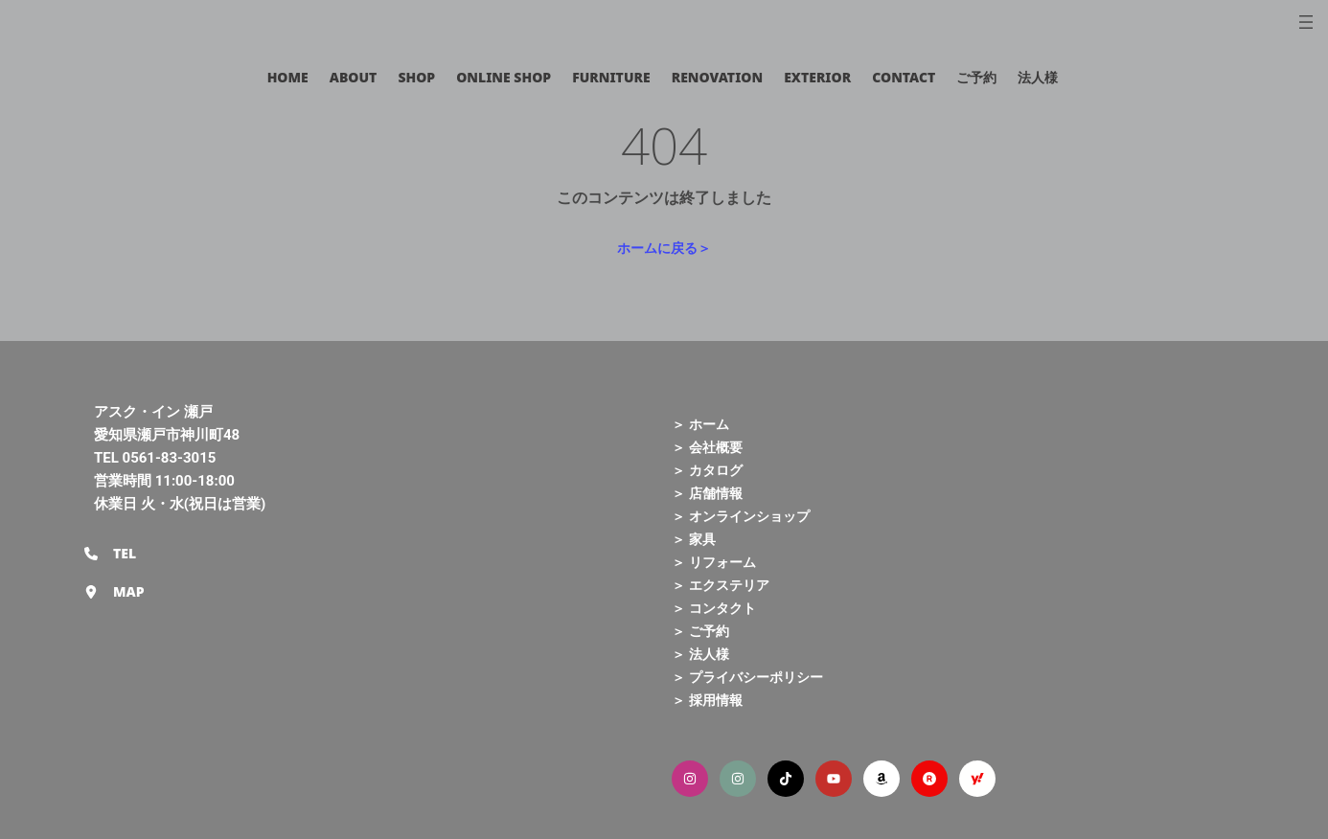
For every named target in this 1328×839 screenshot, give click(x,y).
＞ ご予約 (700, 631)
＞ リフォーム (714, 562)
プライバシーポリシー (756, 677)
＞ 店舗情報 (707, 493)
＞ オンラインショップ (741, 516)
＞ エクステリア (720, 585)
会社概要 (716, 447)
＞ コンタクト (714, 608)
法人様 (709, 654)
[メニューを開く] (1305, 22)
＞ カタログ (707, 470)
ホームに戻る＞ (664, 247)
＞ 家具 (694, 539)
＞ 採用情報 (707, 700)
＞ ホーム (700, 424)
